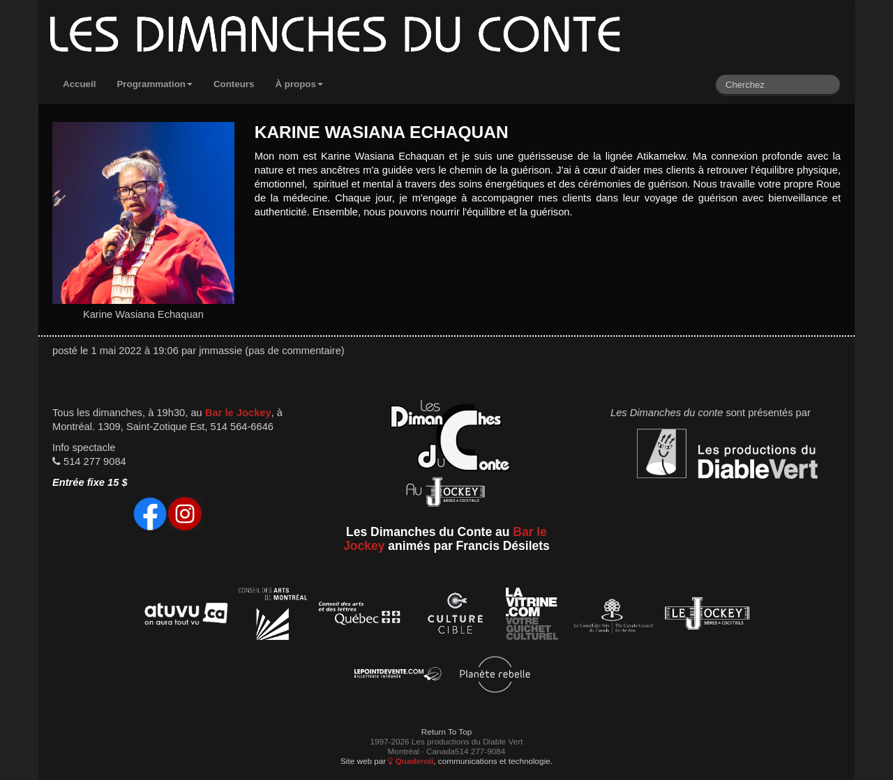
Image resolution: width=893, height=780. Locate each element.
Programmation (155, 84)
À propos (299, 84)
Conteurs (234, 84)
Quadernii (410, 760)
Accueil (79, 84)
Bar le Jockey (238, 412)
